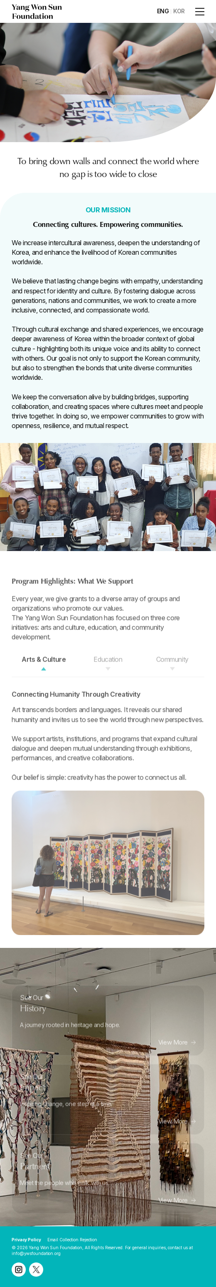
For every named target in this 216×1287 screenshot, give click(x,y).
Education (107, 672)
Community (172, 672)
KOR (179, 11)
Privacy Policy (26, 1239)
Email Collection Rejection (72, 1239)
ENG (163, 11)
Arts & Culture (44, 672)
